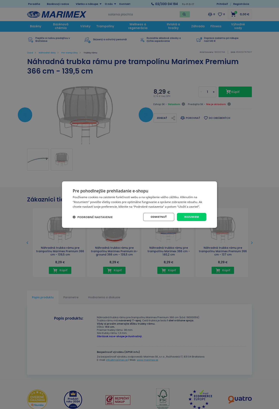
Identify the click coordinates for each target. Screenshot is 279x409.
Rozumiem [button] (191, 217)
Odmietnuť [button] (157, 217)
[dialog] (139, 204)
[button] (93, 217)
